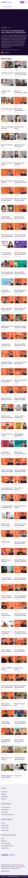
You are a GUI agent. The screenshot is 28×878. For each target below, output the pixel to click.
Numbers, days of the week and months (7, 776)
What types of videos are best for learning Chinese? (20, 614)
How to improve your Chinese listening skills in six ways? (20, 578)
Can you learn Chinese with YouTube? (20, 362)
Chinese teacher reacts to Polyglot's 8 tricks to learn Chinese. (7, 650)
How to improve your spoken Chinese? (20, 308)
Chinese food (4, 827)
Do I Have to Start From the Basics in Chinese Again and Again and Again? (6, 253)
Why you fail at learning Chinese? (6, 722)
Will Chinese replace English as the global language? (20, 398)
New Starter (4, 791)
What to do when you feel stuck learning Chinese (20, 542)
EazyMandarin (17, 112)
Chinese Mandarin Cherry (6, 75)
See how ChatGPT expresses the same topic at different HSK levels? (20, 272)
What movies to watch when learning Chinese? (7, 416)
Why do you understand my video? (20, 91)
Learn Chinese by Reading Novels (6, 740)
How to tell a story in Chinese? (20, 506)
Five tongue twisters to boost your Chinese (20, 632)
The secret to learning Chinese (20, 380)
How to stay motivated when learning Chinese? (6, 614)
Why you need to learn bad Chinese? (7, 326)
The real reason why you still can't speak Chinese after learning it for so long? (20, 235)
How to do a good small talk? (19, 163)
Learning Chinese (7, 6)
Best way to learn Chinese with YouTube (20, 181)
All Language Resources (7, 845)
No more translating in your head (7, 127)
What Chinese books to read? (7, 434)
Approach (3, 841)
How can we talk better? (18, 127)
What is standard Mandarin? (6, 560)
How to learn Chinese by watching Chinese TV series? (20, 722)
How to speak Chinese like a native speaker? (7, 686)
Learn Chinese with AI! (7, 108)
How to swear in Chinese (18, 668)
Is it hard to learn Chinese (6, 91)
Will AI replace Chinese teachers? (19, 109)
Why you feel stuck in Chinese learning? (20, 199)
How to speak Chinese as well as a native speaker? (7, 199)
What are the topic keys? (19, 704)
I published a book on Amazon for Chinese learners (7, 362)
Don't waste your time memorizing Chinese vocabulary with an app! (7, 272)
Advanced (3, 799)
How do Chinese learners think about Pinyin (6, 217)
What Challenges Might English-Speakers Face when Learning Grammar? (20, 434)
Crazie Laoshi (17, 256)
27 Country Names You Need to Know (19, 758)
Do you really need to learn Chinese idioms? (7, 488)
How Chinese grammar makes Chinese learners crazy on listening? (6, 452)
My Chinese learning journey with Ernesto (20, 253)
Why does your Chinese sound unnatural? (5, 524)
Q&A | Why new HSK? (7, 73)
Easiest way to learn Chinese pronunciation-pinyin (7, 758)
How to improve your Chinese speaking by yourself (7, 235)
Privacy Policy (5, 848)
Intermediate (4, 796)
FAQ (2, 838)
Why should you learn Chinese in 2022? (20, 290)
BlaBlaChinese (5, 809)
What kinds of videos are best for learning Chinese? (20, 326)
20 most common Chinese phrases (19, 740)
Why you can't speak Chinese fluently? (7, 308)
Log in (22, 2)
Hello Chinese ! (17, 76)
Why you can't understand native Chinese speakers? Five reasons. (6, 704)
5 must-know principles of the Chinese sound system (7, 290)
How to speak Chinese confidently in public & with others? (20, 470)
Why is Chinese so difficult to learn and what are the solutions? (6, 398)
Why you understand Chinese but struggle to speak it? (7, 470)
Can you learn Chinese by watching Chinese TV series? (20, 596)
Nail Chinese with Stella (6, 110)
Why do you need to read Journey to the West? (19, 344)
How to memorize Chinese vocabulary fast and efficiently (6, 596)
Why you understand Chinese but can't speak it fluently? (20, 686)
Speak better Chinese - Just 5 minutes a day (20, 73)
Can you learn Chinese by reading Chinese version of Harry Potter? (7, 506)
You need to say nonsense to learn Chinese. (6, 344)
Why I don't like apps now (7, 145)
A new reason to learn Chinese (7, 163)
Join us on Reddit (5, 843)
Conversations (5, 830)
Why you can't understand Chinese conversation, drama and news (20, 452)
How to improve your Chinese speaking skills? (20, 524)
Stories (3, 823)
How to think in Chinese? (18, 488)
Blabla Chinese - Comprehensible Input (6, 257)
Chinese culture (5, 825)
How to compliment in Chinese (7, 668)
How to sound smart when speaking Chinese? (7, 380)
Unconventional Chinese (6, 635)
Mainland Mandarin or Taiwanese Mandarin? (20, 560)
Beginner (3, 794)
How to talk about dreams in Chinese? (19, 650)
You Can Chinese (5, 807)
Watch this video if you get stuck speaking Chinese (19, 145)
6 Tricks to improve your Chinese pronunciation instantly (6, 632)
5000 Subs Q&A (5, 542)
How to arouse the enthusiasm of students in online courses (19, 416)
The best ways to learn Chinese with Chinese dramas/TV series (19, 217)
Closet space (18, 775)
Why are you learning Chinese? (7, 181)
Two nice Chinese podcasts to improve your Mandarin (7, 578)
